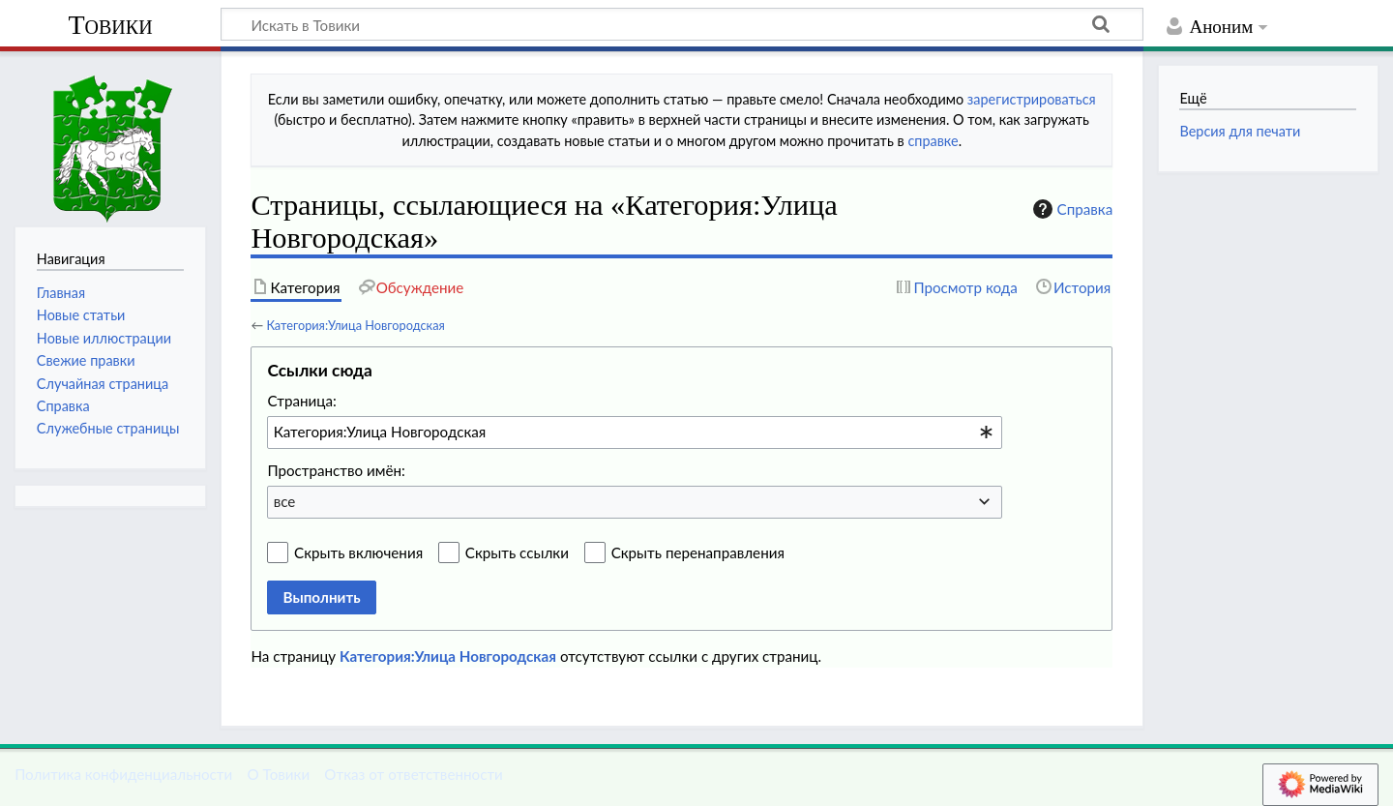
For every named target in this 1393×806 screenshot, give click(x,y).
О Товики (278, 774)
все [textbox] (285, 501)
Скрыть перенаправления (698, 552)
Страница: (301, 400)
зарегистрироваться (1031, 99)
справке (932, 141)
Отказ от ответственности (413, 774)
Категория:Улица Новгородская (355, 325)
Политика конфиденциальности (123, 774)
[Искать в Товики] (682, 24)
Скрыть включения (358, 552)
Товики (110, 25)
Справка (1070, 209)
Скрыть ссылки (517, 552)
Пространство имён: (336, 470)
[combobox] (634, 432)
